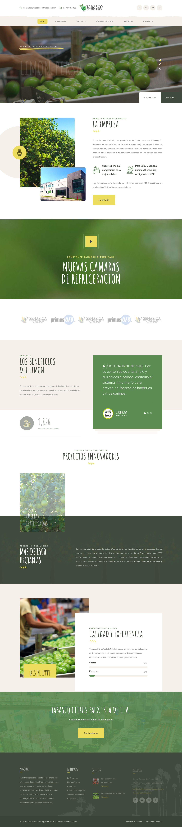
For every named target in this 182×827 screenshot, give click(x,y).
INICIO (42, 21)
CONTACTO (148, 21)
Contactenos (91, 733)
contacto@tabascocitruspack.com (38, 7)
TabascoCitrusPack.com (66, 821)
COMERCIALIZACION (104, 21)
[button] (160, 60)
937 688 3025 (68, 7)
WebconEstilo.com (154, 821)
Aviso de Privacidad (134, 821)
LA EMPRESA (60, 21)
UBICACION (128, 21)
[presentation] (150, 97)
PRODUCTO (81, 21)
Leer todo (104, 199)
